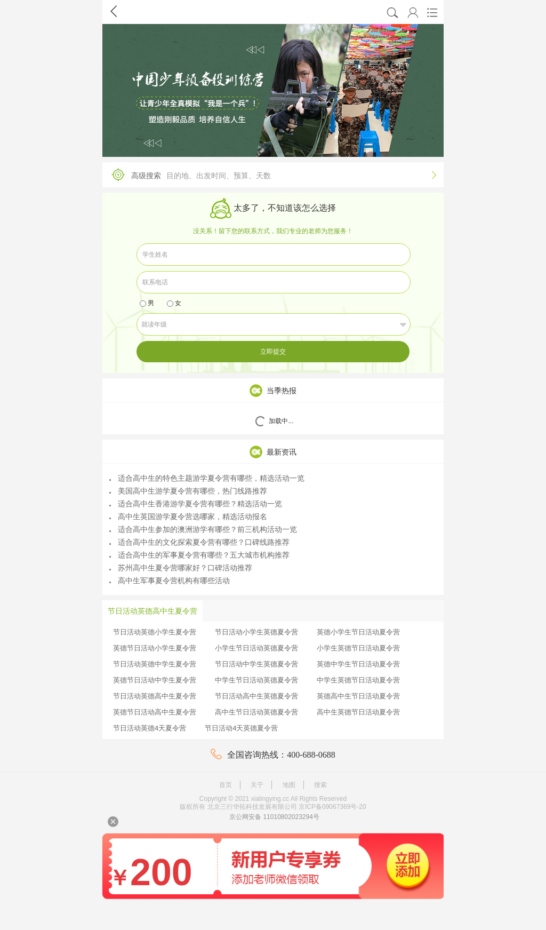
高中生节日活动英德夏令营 (256, 712)
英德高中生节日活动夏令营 (358, 696)
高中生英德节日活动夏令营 (358, 712)
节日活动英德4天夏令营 (149, 728)
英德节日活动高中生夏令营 (154, 712)
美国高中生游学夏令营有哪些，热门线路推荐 (188, 491)
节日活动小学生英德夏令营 (256, 632)
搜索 (320, 785)
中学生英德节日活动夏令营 (358, 680)
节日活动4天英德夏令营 (241, 728)
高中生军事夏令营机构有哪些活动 (169, 580)
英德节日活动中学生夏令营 (154, 680)
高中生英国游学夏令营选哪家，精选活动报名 (188, 516)
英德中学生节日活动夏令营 (358, 664)
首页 (225, 785)
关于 (257, 785)
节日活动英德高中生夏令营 (154, 696)
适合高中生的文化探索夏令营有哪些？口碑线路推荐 (199, 542)
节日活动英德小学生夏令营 (154, 632)
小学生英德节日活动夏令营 (358, 648)
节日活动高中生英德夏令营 (256, 696)
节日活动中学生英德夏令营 (256, 664)
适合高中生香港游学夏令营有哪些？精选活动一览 (195, 503)
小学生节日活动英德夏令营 (256, 648)
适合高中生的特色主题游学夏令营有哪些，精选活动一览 (206, 478)
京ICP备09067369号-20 (332, 806)
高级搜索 (270, 174)
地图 (289, 785)
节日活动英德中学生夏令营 (154, 664)
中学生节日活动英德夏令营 (256, 680)
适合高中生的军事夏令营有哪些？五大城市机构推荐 (199, 555)
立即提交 (273, 351)
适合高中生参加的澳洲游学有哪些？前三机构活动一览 (203, 529)
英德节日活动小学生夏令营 (154, 648)
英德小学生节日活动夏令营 (358, 632)
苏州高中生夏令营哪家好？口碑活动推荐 (180, 567)
